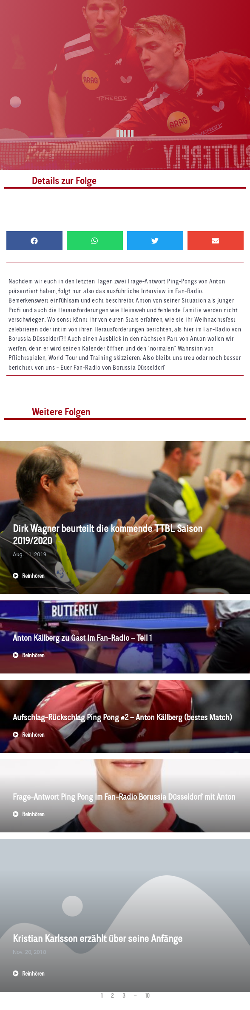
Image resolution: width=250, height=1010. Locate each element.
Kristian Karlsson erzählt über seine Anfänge (97, 939)
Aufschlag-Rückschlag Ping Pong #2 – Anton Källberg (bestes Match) (122, 718)
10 (147, 996)
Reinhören (29, 576)
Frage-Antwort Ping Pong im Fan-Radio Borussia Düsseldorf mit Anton (124, 797)
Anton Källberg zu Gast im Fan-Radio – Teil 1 (82, 638)
